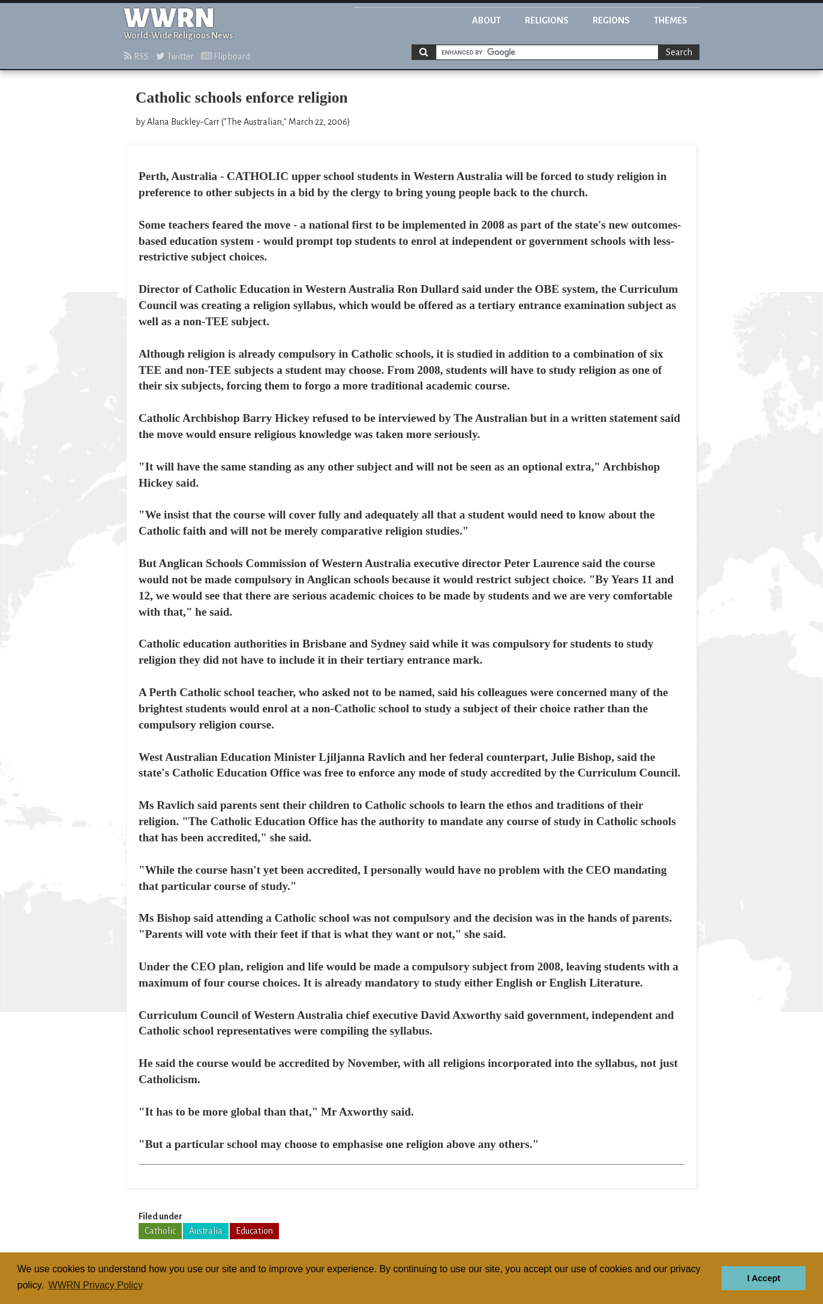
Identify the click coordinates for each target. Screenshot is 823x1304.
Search (679, 52)
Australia (206, 1231)
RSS (136, 56)
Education (254, 1231)
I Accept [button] (763, 1278)
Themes (670, 20)
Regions (611, 20)
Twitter (175, 56)
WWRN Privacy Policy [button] (96, 1285)
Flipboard (225, 56)
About (486, 20)
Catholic (160, 1231)
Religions (547, 20)
